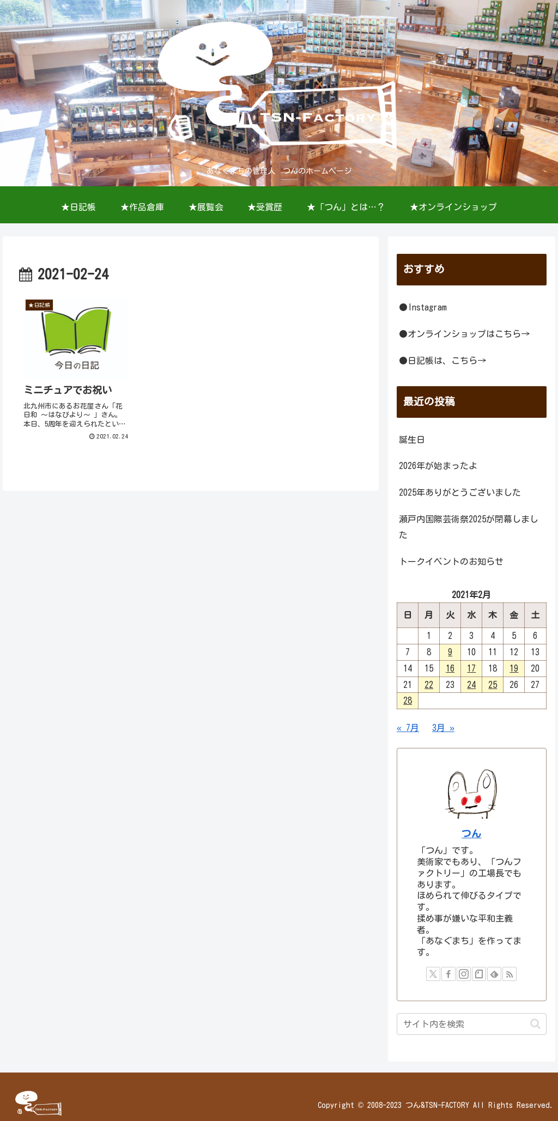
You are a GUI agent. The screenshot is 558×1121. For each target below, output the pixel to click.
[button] (535, 1024)
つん (471, 833)
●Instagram (423, 307)
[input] (471, 1024)
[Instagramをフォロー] (464, 974)
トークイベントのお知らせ (451, 561)
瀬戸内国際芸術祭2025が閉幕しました (468, 527)
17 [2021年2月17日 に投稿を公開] (471, 668)
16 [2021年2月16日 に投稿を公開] (450, 668)
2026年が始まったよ (438, 465)
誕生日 (412, 439)
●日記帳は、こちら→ (442, 360)
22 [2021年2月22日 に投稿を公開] (428, 684)
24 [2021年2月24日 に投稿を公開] (471, 684)
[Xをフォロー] (433, 974)
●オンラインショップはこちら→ (464, 334)
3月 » (443, 727)
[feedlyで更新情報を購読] (494, 974)
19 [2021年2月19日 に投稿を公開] (514, 668)
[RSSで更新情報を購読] (509, 974)
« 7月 (408, 727)
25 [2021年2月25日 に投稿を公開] (492, 684)
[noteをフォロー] (479, 974)
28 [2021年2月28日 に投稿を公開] (407, 700)
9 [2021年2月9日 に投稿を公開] (450, 652)
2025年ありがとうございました (460, 492)
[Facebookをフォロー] (448, 974)
